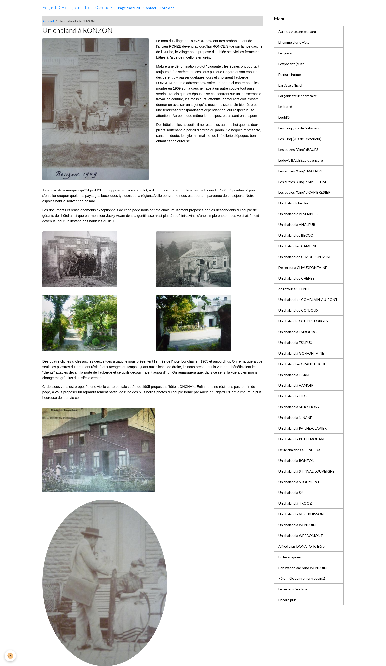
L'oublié (284, 117)
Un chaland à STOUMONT (299, 482)
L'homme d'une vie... (293, 42)
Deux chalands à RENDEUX (299, 450)
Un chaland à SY (290, 492)
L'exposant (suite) (292, 64)
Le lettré (285, 106)
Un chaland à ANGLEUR (296, 224)
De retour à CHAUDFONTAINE (302, 267)
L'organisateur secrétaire (297, 96)
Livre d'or (167, 8)
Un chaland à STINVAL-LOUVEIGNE (306, 471)
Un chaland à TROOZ (295, 503)
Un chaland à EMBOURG (297, 332)
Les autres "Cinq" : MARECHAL (302, 182)
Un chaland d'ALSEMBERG (298, 214)
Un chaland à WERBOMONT (300, 535)
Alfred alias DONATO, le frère (301, 546)
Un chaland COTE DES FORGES (303, 321)
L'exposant (286, 53)
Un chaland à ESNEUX (295, 342)
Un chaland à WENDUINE (298, 525)
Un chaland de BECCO (295, 235)
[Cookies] (10, 655)
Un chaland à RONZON (296, 460)
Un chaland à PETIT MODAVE (301, 439)
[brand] (77, 7)
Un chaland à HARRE (294, 375)
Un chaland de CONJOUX (298, 310)
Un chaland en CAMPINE (297, 246)
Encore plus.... (289, 600)
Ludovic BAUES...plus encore (300, 160)
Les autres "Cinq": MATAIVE (300, 171)
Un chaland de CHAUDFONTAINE (304, 257)
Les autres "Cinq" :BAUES (298, 149)
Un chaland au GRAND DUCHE (302, 364)
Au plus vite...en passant (297, 31)
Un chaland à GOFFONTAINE (301, 353)
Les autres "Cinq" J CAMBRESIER (304, 192)
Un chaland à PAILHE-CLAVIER (302, 428)
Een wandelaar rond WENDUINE (303, 568)
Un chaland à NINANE (295, 417)
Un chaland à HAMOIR (295, 385)
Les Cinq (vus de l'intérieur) (299, 128)
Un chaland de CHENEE (296, 278)
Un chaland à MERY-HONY (299, 407)
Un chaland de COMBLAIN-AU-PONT (308, 299)
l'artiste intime (289, 74)
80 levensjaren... (290, 557)
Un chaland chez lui (293, 203)
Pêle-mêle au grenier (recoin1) (301, 578)
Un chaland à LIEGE (293, 396)
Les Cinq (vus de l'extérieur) (299, 139)
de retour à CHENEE (294, 289)
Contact (149, 8)
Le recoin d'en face (292, 589)
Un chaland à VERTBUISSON (301, 514)
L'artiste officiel (290, 85)
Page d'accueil (129, 8)
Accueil (48, 21)
